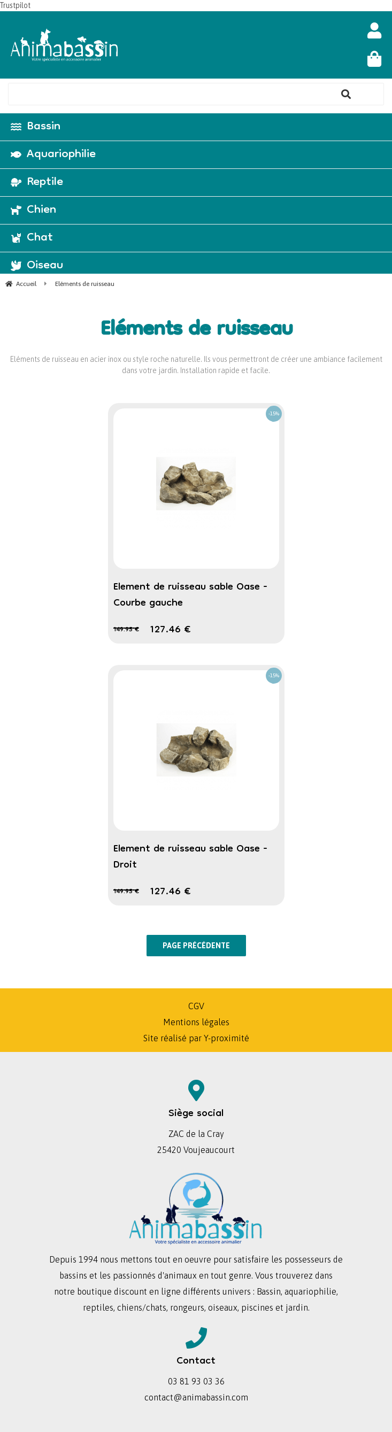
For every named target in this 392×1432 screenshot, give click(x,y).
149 (126, 630)
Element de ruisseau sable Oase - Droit (190, 857)
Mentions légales (196, 1022)
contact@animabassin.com (196, 1397)
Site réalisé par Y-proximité (196, 1038)
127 (170, 630)
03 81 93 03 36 (196, 1381)
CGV (196, 1006)
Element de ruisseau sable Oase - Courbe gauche (190, 595)
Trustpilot (15, 5)
